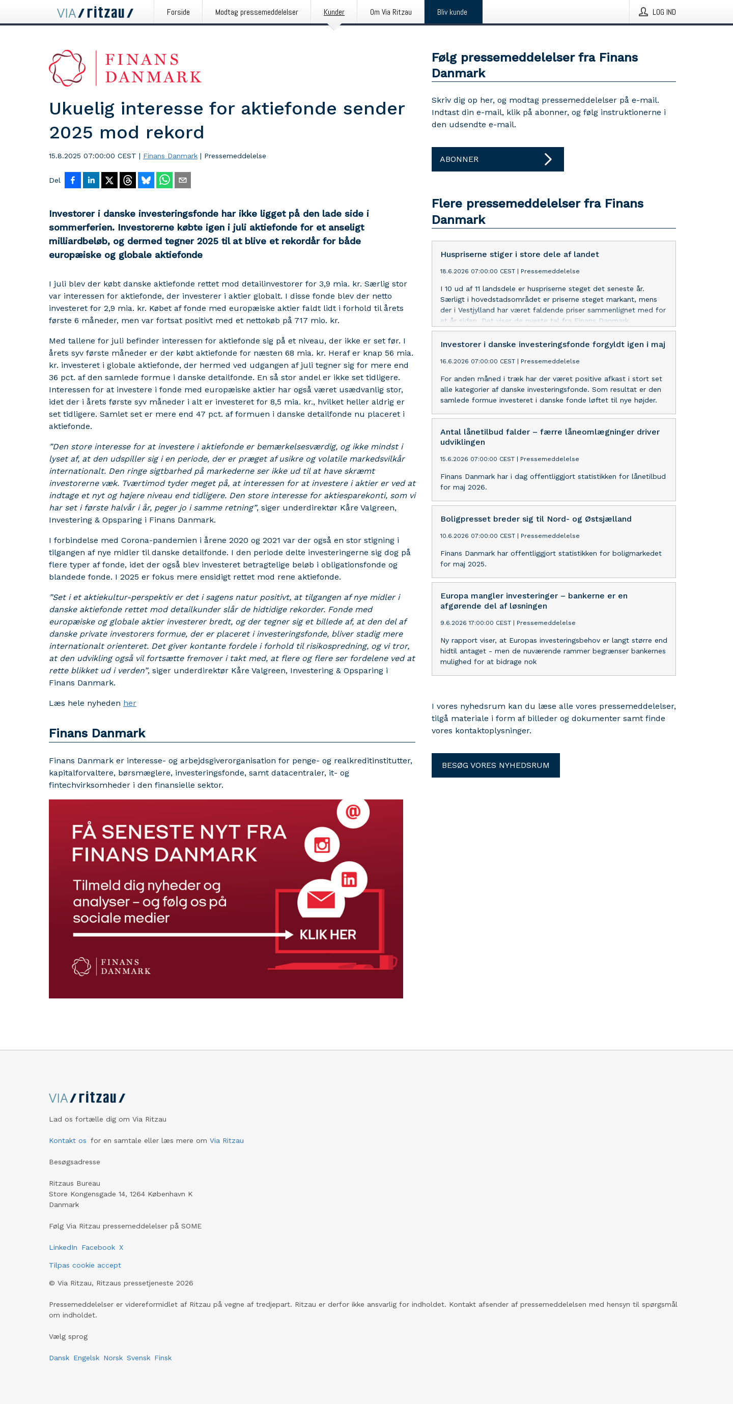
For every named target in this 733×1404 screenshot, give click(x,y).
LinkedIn (63, 1247)
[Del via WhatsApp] (164, 181)
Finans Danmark (170, 156)
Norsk (113, 1358)
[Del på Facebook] (73, 181)
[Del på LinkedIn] (91, 181)
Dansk (59, 1358)
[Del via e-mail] (183, 181)
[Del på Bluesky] (146, 181)
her (129, 703)
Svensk (138, 1358)
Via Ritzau (227, 1140)
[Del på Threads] (128, 181)
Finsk (163, 1358)
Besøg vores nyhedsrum (496, 765)
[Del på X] (109, 181)
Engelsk (86, 1358)
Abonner (498, 159)
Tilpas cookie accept (85, 1265)
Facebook (98, 1247)
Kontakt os (68, 1140)
